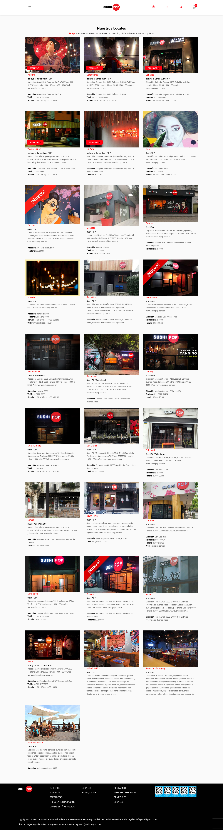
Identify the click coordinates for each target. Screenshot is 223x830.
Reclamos (120, 788)
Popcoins (55, 792)
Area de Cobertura (125, 792)
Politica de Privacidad (116, 819)
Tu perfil (55, 788)
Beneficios (120, 797)
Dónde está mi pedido (62, 806)
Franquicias (89, 792)
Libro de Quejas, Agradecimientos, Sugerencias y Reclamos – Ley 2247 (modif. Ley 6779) (59, 824)
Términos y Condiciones (93, 819)
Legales (118, 802)
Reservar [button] (35, 68)
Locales (86, 788)
